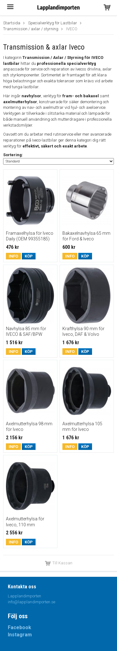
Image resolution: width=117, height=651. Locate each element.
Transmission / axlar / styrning (30, 29)
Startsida (11, 23)
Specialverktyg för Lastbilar (52, 23)
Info (13, 256)
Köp (29, 256)
